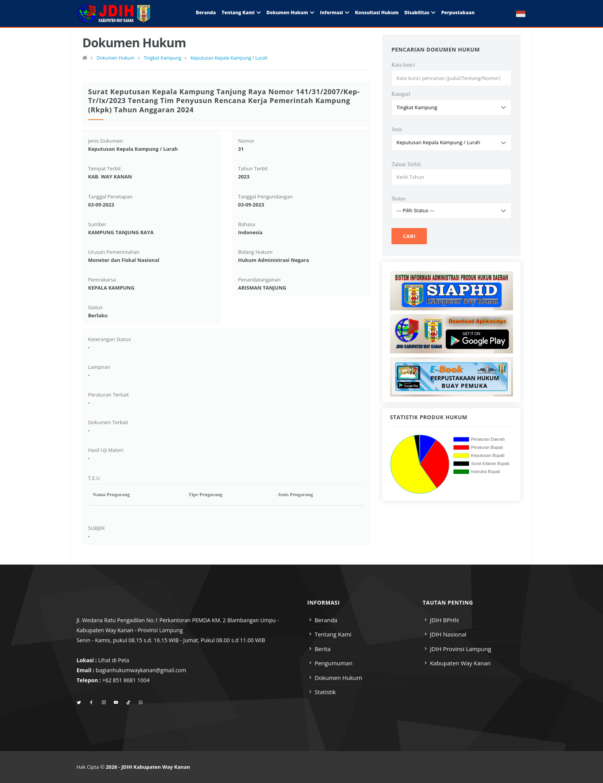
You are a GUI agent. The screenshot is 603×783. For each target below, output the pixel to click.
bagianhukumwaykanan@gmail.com (141, 670)
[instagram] (103, 702)
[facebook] (91, 702)
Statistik (325, 692)
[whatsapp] (140, 702)
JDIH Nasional (448, 634)
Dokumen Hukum (287, 12)
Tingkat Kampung (163, 58)
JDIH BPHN (444, 620)
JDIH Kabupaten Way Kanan (156, 766)
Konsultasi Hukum (376, 12)
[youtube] (115, 702)
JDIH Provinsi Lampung (460, 649)
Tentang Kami (238, 12)
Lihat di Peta (113, 660)
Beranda (206, 12)
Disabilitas (416, 12)
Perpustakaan (458, 12)
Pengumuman (334, 663)
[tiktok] (128, 702)
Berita (323, 649)
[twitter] (79, 702)
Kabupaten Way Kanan (460, 663)
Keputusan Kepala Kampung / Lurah (229, 58)
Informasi (331, 12)
